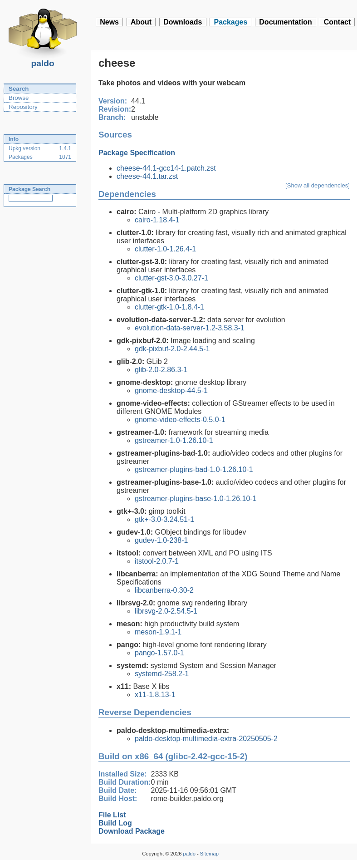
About (141, 22)
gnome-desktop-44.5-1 (171, 390)
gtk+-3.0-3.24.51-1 (164, 519)
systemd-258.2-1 (162, 674)
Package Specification (136, 153)
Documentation (285, 22)
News (109, 22)
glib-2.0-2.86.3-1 (161, 369)
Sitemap (209, 853)
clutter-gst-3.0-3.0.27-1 (171, 278)
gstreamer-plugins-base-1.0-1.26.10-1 (196, 498)
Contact (337, 22)
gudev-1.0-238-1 (161, 540)
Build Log (115, 823)
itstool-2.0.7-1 (157, 561)
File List (112, 815)
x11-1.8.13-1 (155, 694)
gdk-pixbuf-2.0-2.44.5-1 (172, 349)
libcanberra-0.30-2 (164, 590)
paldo (43, 61)
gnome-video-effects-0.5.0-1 (180, 419)
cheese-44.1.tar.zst (147, 176)
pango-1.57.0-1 (159, 653)
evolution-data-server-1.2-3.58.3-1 (190, 328)
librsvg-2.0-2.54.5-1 (166, 611)
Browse (19, 97)
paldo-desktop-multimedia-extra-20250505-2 (206, 738)
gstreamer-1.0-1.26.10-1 (174, 440)
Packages (230, 22)
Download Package (131, 831)
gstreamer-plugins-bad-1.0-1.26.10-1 (194, 469)
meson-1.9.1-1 (158, 632)
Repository (23, 106)
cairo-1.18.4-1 (157, 220)
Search (19, 88)
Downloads (182, 22)
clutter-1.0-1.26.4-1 (165, 249)
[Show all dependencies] (317, 185)
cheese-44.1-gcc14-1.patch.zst (166, 168)
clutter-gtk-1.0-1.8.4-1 (169, 307)
